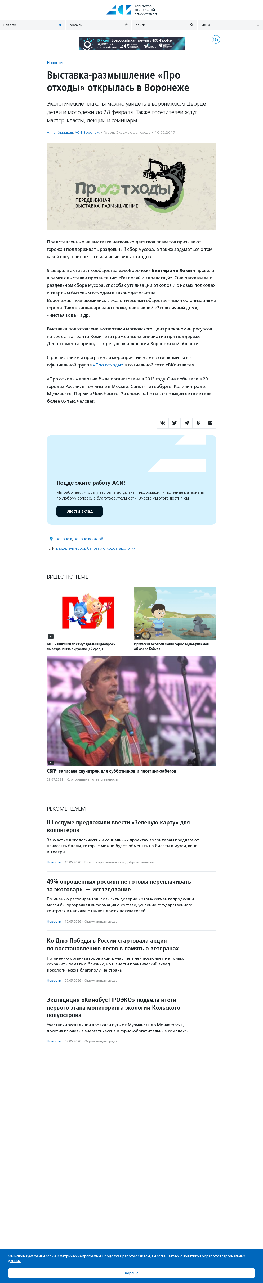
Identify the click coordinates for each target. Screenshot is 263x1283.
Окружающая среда (133, 132)
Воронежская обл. (90, 538)
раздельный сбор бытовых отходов (86, 548)
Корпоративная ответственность (92, 779)
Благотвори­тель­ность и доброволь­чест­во (119, 862)
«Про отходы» (108, 365)
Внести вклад (79, 511)
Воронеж (64, 538)
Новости (55, 62)
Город (109, 132)
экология (127, 548)
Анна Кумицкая (60, 132)
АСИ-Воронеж (87, 132)
